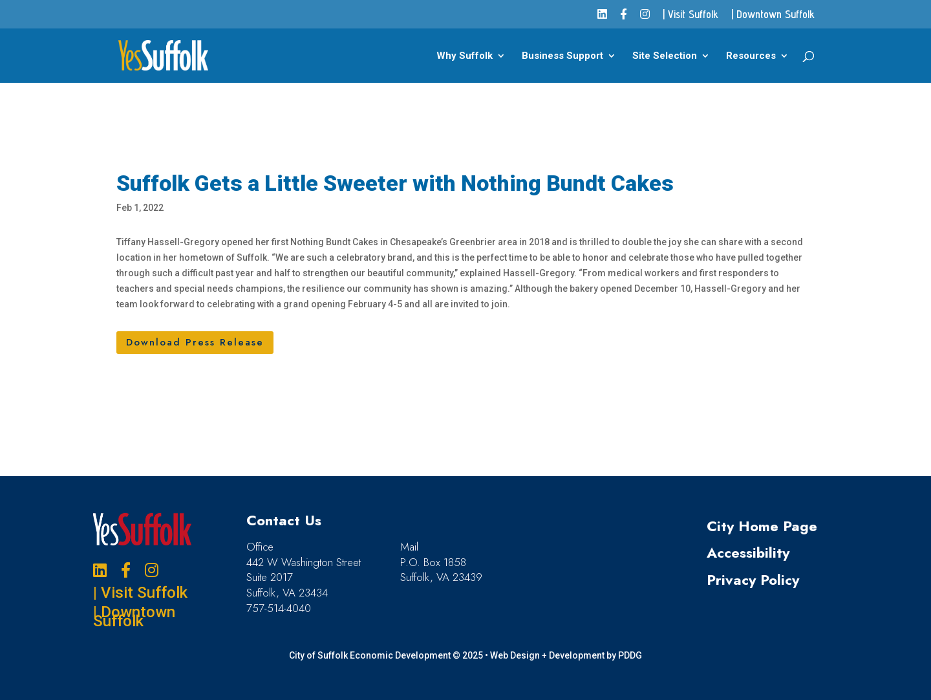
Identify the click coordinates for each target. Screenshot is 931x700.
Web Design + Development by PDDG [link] (566, 655)
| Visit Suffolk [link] (690, 15)
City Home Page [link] (762, 526)
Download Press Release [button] (195, 342)
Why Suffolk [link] (464, 56)
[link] (602, 18)
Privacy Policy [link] (753, 579)
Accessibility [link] (748, 552)
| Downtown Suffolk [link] (773, 15)
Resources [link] (751, 56)
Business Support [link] (562, 56)
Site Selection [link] (664, 56)
